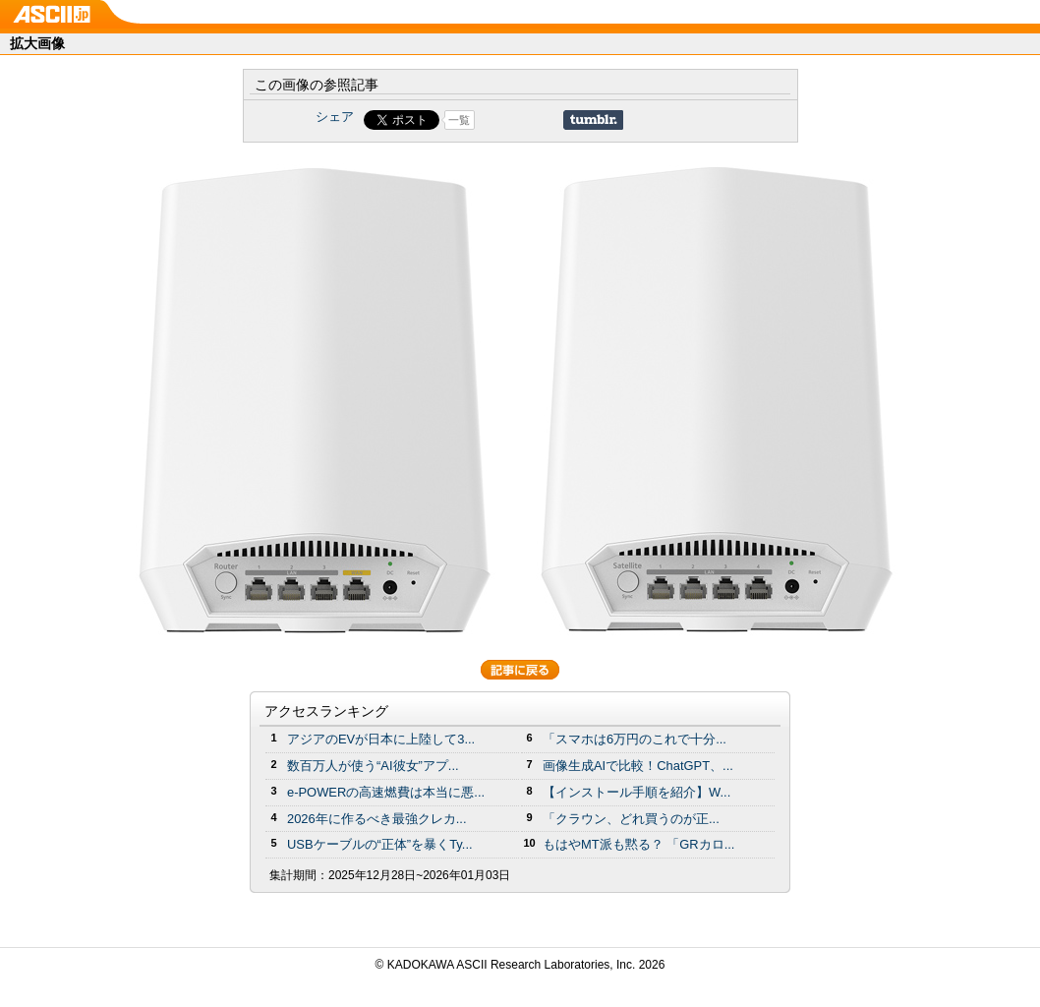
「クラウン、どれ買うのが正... (631, 818)
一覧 (459, 120)
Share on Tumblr (593, 120)
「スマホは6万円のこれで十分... (634, 739)
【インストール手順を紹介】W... (636, 792)
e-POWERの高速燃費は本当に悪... (386, 792)
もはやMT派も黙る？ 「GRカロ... (638, 844)
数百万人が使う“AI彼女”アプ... (373, 765)
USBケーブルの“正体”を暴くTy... (380, 844)
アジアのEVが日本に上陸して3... (381, 739)
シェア (335, 116)
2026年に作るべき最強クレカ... (377, 818)
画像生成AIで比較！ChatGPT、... (638, 765)
